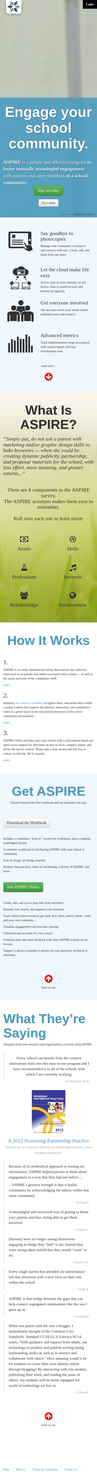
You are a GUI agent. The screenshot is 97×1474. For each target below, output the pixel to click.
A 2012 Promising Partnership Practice (48, 1146)
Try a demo (48, 202)
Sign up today (48, 190)
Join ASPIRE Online (23, 887)
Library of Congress (84, 214)
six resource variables (29, 703)
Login (90, 4)
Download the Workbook (26, 823)
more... (7, 685)
